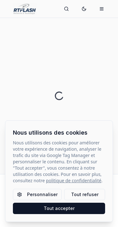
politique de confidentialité (73, 180)
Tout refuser (84, 194)
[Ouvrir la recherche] (66, 9)
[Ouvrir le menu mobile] (101, 9)
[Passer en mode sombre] (84, 9)
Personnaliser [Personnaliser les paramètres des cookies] (37, 194)
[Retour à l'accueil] (12, 8)
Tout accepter (59, 208)
